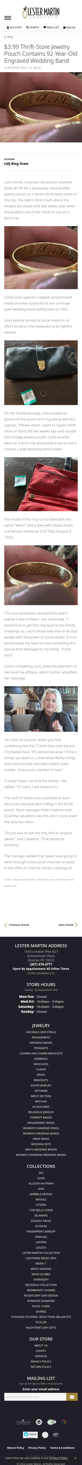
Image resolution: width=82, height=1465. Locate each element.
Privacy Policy (41, 1361)
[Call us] (41, 969)
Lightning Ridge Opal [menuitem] (41, 1258)
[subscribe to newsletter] (72, 1397)
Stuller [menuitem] (41, 1322)
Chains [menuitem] (41, 1069)
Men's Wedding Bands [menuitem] (41, 1149)
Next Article (66, 925)
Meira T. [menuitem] (40, 1263)
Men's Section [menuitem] (41, 1096)
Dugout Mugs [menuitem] (41, 1221)
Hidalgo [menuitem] (41, 1237)
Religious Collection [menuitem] (41, 1285)
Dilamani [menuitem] (40, 1215)
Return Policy (41, 1367)
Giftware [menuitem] (40, 1091)
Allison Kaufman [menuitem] (41, 1183)
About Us (41, 1345)
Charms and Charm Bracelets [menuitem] (40, 1053)
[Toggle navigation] (7, 18)
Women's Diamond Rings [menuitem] (41, 1128)
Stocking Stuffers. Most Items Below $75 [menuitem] (41, 1317)
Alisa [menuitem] (41, 1178)
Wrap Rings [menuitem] (41, 1139)
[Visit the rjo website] (56, 1435)
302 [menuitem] (41, 1173)
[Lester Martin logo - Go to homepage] (41, 12)
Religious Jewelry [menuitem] (41, 1112)
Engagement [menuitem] (41, 1037)
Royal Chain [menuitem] (41, 1306)
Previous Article (19, 925)
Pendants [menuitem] (41, 1048)
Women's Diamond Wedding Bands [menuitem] (41, 1155)
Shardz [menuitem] (41, 1311)
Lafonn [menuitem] (41, 1242)
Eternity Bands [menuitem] (41, 1117)
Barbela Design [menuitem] (41, 1194)
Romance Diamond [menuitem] (41, 1301)
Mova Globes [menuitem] (41, 1274)
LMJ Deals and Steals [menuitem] (41, 1032)
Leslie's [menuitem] (41, 1247)
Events (41, 1351)
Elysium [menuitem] (41, 1226)
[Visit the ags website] (23, 1422)
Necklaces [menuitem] (41, 1064)
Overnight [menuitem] (41, 1279)
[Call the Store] (41, 964)
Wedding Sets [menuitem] (41, 1144)
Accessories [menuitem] (41, 1107)
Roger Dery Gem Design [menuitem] (41, 1295)
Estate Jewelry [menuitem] (41, 1085)
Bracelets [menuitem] (41, 1080)
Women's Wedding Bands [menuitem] (41, 1133)
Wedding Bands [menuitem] (41, 1043)
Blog (10, 37)
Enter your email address (41, 1389)
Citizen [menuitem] (41, 1205)
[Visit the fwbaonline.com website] (51, 1422)
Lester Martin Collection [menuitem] (41, 1253)
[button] (14, 27)
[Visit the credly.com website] (45, 1435)
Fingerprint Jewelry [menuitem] (41, 1231)
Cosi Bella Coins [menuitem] (41, 1210)
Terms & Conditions (62, 1448)
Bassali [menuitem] (41, 1199)
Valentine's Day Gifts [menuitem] (41, 1327)
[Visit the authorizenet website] (39, 1422)
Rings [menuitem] (41, 1075)
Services (41, 1356)
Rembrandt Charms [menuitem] (41, 1290)
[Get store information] (41, 973)
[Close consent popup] (75, 1458)
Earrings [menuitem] (41, 1059)
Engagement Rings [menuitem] (41, 1123)
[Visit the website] (63, 1422)
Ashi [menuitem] (41, 1189)
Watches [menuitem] (41, 1101)
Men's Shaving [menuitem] (41, 1269)
